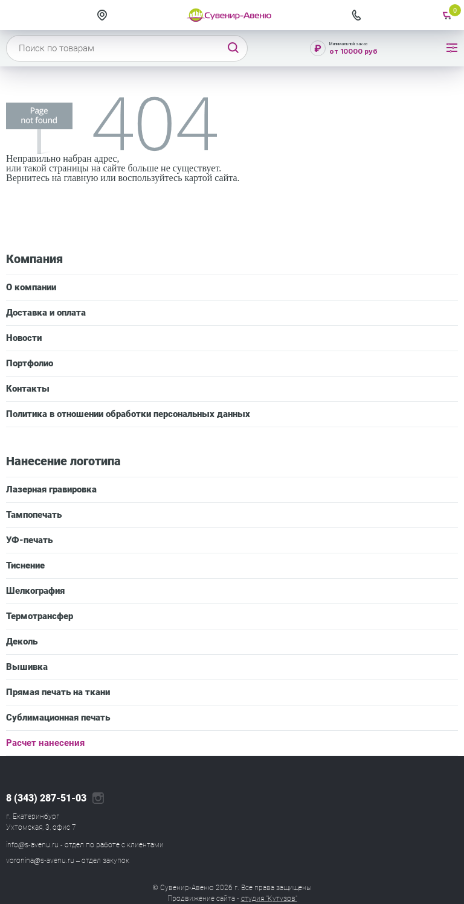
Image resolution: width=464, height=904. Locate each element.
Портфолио (29, 363)
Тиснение (25, 565)
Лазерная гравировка (51, 489)
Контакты (28, 388)
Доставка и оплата (46, 312)
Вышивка (27, 666)
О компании (31, 287)
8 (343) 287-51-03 (46, 798)
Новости (24, 338)
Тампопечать (34, 514)
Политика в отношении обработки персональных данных (128, 414)
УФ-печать (29, 540)
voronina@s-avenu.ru (40, 860)
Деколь (21, 641)
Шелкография (35, 590)
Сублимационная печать (58, 717)
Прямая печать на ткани (58, 692)
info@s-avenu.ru (32, 845)
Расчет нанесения (45, 742)
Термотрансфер (39, 616)
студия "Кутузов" (269, 898)
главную (80, 178)
